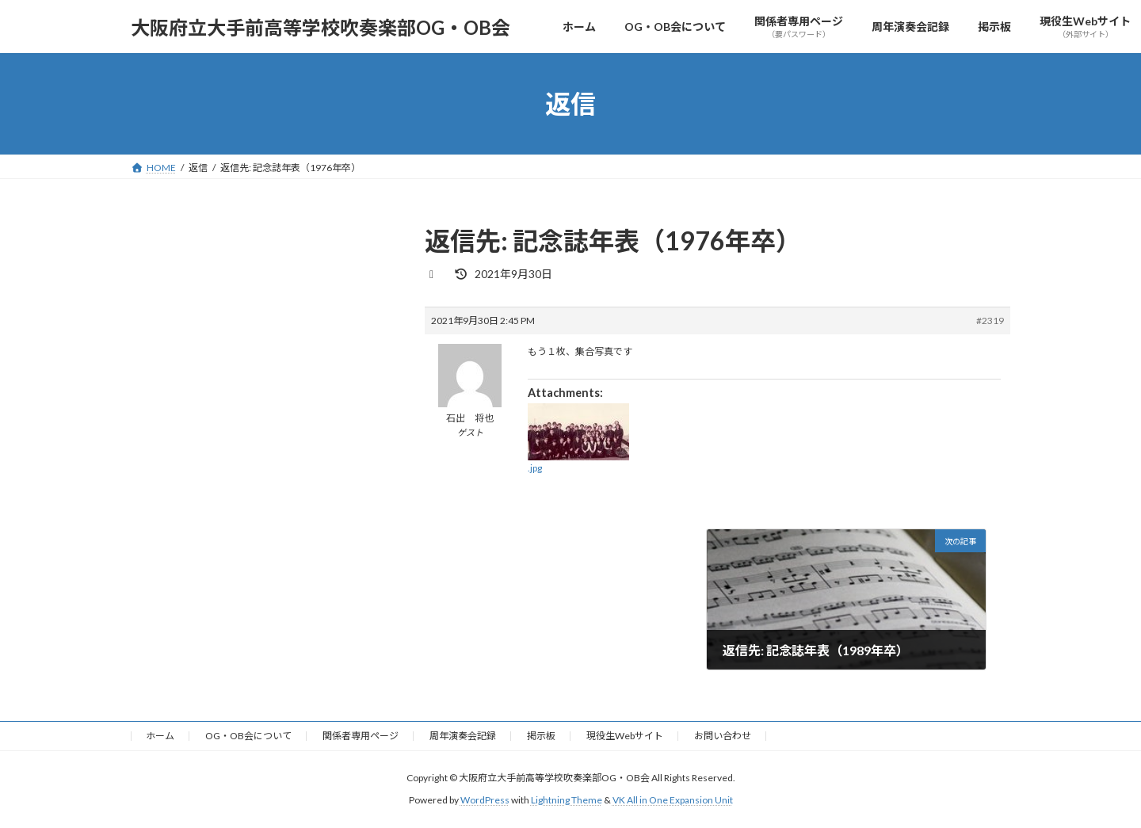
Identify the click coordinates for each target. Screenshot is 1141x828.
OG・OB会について (248, 736)
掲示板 (541, 736)
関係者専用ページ (360, 736)
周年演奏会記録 (462, 736)
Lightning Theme (566, 801)
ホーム (160, 736)
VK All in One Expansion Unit (672, 801)
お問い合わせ (722, 736)
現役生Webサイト (624, 736)
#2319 (990, 320)
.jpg (535, 468)
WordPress (484, 801)
